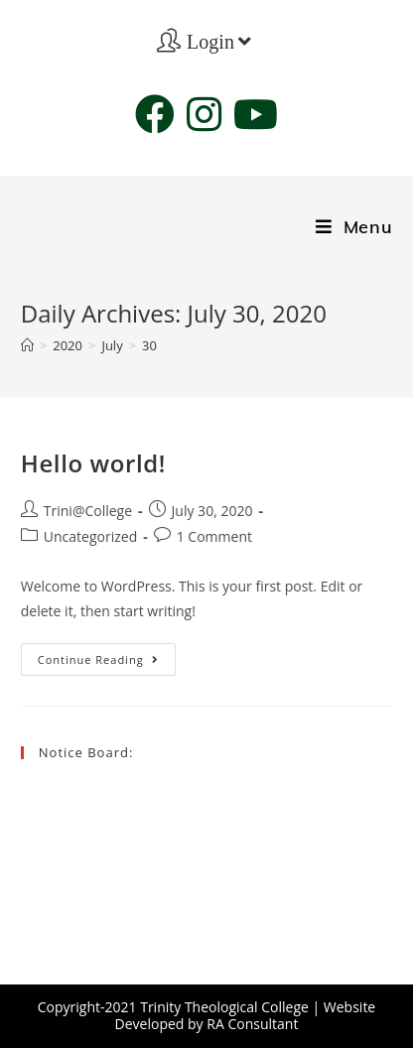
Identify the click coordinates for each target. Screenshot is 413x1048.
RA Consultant (252, 1023)
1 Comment (214, 536)
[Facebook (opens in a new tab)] (155, 114)
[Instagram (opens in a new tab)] (204, 114)
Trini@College (88, 510)
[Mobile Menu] (354, 227)
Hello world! (93, 463)
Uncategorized (90, 536)
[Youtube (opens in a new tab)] (255, 114)
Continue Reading (107, 663)
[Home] (27, 345)
